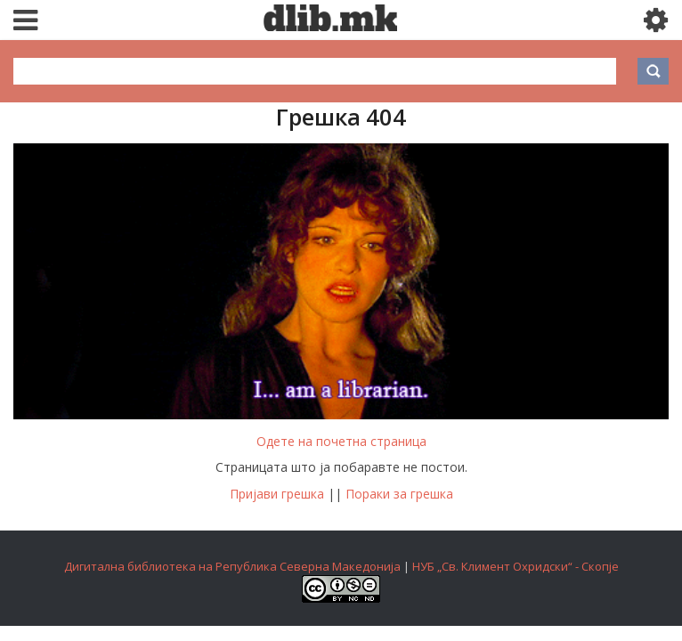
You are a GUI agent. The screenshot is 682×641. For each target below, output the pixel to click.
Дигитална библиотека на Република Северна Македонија (232, 566)
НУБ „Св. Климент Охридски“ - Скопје (515, 566)
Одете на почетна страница (341, 441)
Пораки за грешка (399, 493)
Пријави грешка (277, 493)
